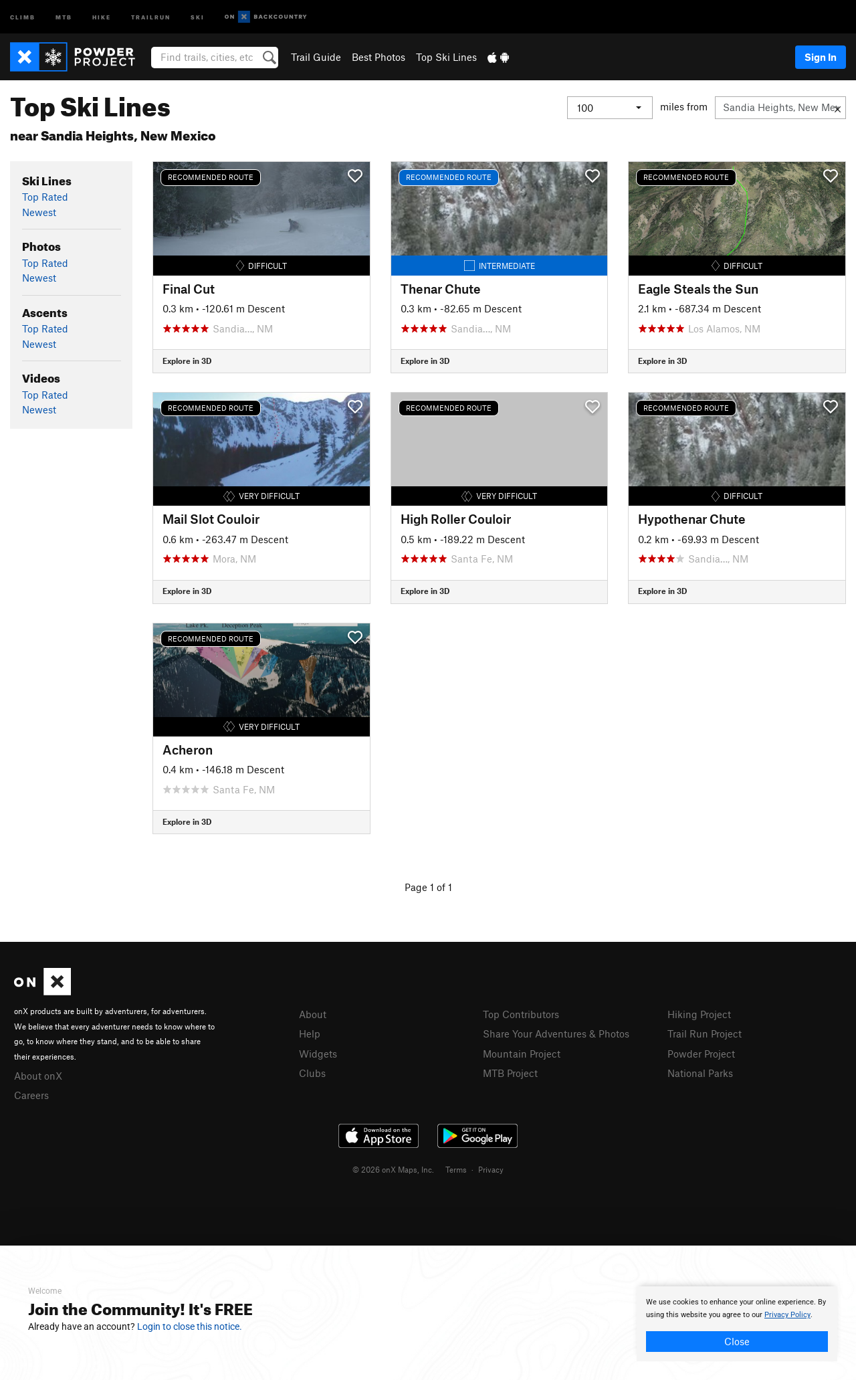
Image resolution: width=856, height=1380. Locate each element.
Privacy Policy (787, 1314)
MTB (64, 16)
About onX (38, 1076)
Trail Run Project (704, 1033)
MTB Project (510, 1073)
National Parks (700, 1073)
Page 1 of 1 (428, 887)
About (312, 1014)
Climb (22, 16)
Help (309, 1033)
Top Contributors (521, 1014)
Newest (39, 212)
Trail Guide (316, 57)
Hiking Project (699, 1014)
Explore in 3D (187, 360)
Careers (31, 1095)
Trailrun (151, 16)
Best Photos (378, 57)
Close (737, 1341)
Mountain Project (521, 1054)
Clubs (312, 1073)
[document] (737, 1324)
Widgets (318, 1054)
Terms (456, 1169)
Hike (101, 16)
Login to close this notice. (189, 1326)
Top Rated (45, 197)
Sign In (821, 57)
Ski (198, 16)
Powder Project (701, 1054)
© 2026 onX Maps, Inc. (393, 1169)
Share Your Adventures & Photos (556, 1033)
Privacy (491, 1169)
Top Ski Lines (446, 57)
